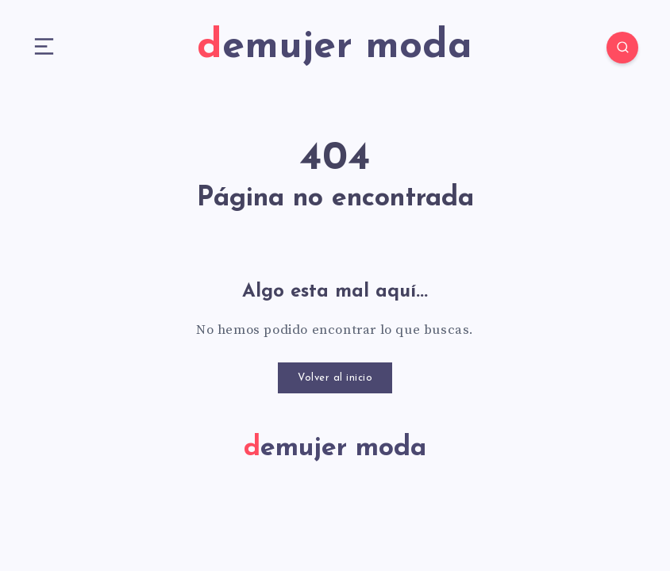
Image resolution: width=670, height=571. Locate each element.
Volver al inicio (335, 378)
